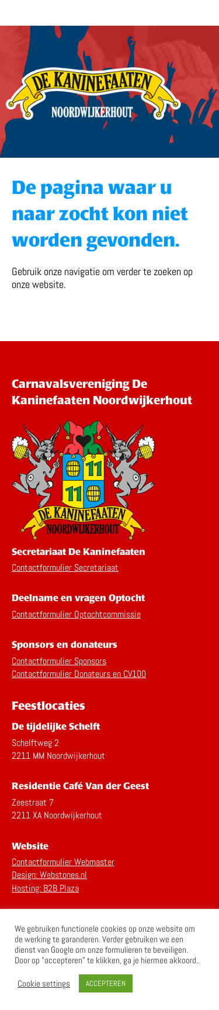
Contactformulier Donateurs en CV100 (79, 674)
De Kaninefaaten (110, 13)
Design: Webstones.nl (49, 875)
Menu (203, 11)
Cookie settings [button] (44, 983)
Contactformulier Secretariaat (65, 567)
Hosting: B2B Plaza (45, 888)
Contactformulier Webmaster (63, 862)
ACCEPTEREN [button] (106, 983)
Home (93, 96)
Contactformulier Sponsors (59, 661)
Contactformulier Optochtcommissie (76, 614)
